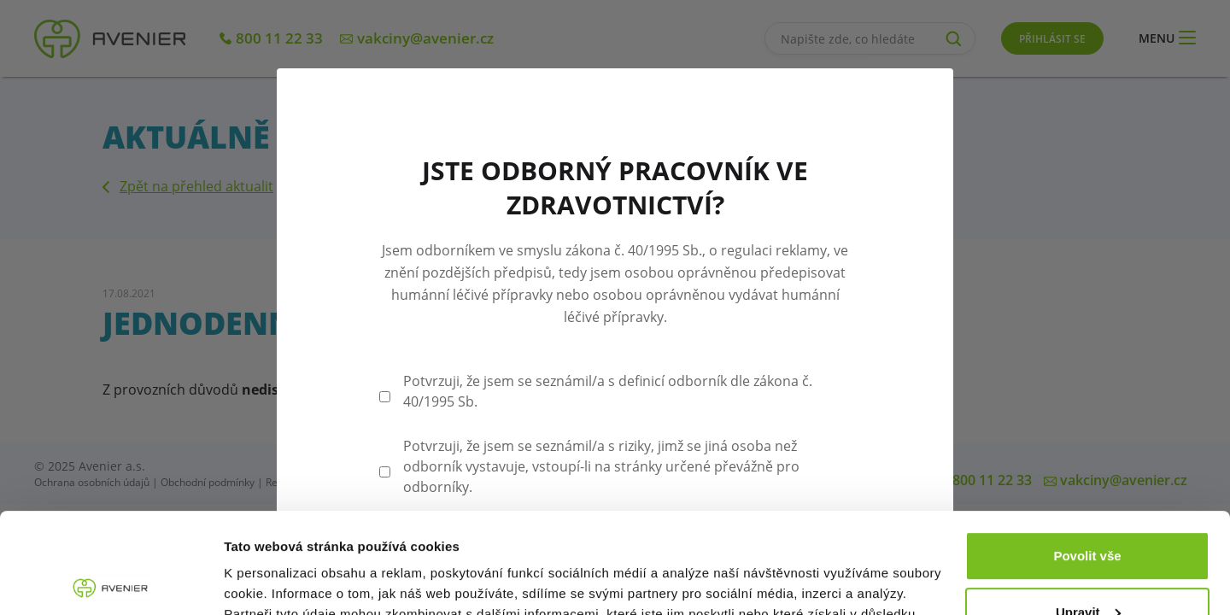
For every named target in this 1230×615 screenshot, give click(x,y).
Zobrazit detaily (271, 581)
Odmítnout (1087, 567)
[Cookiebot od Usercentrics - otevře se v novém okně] (110, 581)
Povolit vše (1087, 455)
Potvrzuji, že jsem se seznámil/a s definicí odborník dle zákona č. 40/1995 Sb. (607, 391)
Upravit (1088, 511)
